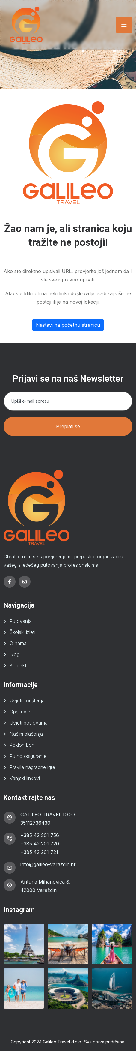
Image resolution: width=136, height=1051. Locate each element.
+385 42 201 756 (39, 835)
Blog (14, 654)
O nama (18, 643)
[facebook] (10, 582)
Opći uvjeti (21, 712)
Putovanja (21, 621)
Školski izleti (22, 632)
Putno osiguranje (28, 756)
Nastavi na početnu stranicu (68, 325)
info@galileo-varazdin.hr (48, 864)
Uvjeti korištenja (27, 701)
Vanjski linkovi (25, 778)
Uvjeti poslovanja (29, 723)
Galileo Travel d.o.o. (62, 1041)
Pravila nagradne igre (32, 767)
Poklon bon (22, 745)
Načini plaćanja (26, 734)
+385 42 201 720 (39, 844)
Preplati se (68, 426)
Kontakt (18, 665)
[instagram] (25, 582)
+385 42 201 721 (39, 852)
